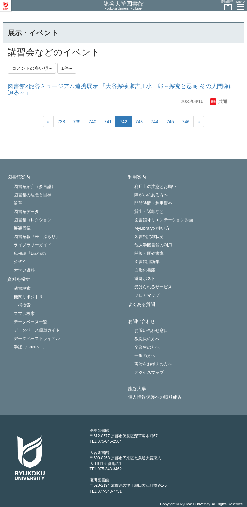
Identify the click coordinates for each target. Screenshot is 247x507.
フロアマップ (147, 295)
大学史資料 (24, 270)
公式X (19, 261)
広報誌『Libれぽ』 (31, 253)
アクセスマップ (149, 372)
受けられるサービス (153, 286)
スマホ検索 (24, 313)
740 (92, 121)
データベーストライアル (37, 338)
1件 (66, 68)
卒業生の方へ (147, 347)
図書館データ (26, 211)
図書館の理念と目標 (32, 194)
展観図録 (22, 228)
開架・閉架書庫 (149, 253)
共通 (218, 101)
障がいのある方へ (151, 194)
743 (139, 121)
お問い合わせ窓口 (151, 330)
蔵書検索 (22, 288)
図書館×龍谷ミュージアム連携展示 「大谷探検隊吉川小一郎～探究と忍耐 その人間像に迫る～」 (121, 89)
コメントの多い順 (32, 68)
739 (76, 121)
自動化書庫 (144, 270)
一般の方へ (144, 355)
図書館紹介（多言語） (35, 186)
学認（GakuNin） (30, 347)
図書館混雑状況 (149, 236)
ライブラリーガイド (32, 245)
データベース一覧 (30, 321)
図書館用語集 (147, 261)
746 (185, 121)
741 (108, 121)
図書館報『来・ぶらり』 (37, 236)
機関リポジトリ (28, 296)
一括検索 (22, 305)
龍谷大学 (137, 388)
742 (123, 121)
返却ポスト (144, 278)
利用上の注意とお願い (155, 186)
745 (170, 121)
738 (61, 121)
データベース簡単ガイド (37, 330)
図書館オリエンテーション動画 (163, 219)
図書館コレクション (32, 219)
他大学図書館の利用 (153, 245)
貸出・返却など (149, 211)
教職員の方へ (147, 338)
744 (154, 121)
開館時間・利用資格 (153, 203)
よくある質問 (141, 304)
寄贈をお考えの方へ (153, 364)
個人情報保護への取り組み (155, 397)
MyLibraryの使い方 (151, 228)
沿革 (18, 203)
